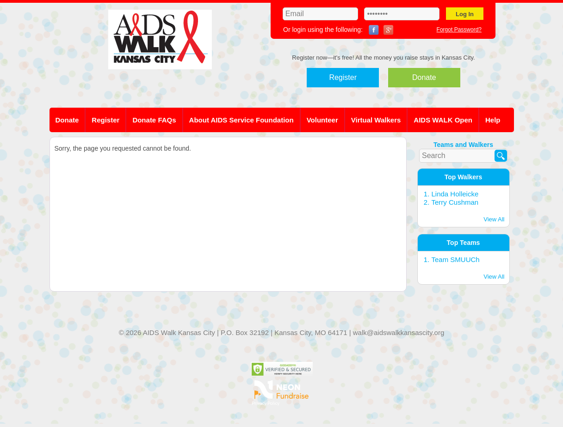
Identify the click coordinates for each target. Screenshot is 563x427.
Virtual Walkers (376, 120)
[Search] (501, 156)
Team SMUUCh (456, 259)
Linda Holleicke (455, 194)
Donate (424, 77)
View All (493, 219)
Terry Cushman (455, 202)
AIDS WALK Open (443, 120)
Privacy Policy (265, 403)
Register (343, 77)
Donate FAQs (154, 120)
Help (493, 120)
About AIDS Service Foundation (241, 120)
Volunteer (322, 120)
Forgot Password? (459, 29)
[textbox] (463, 156)
